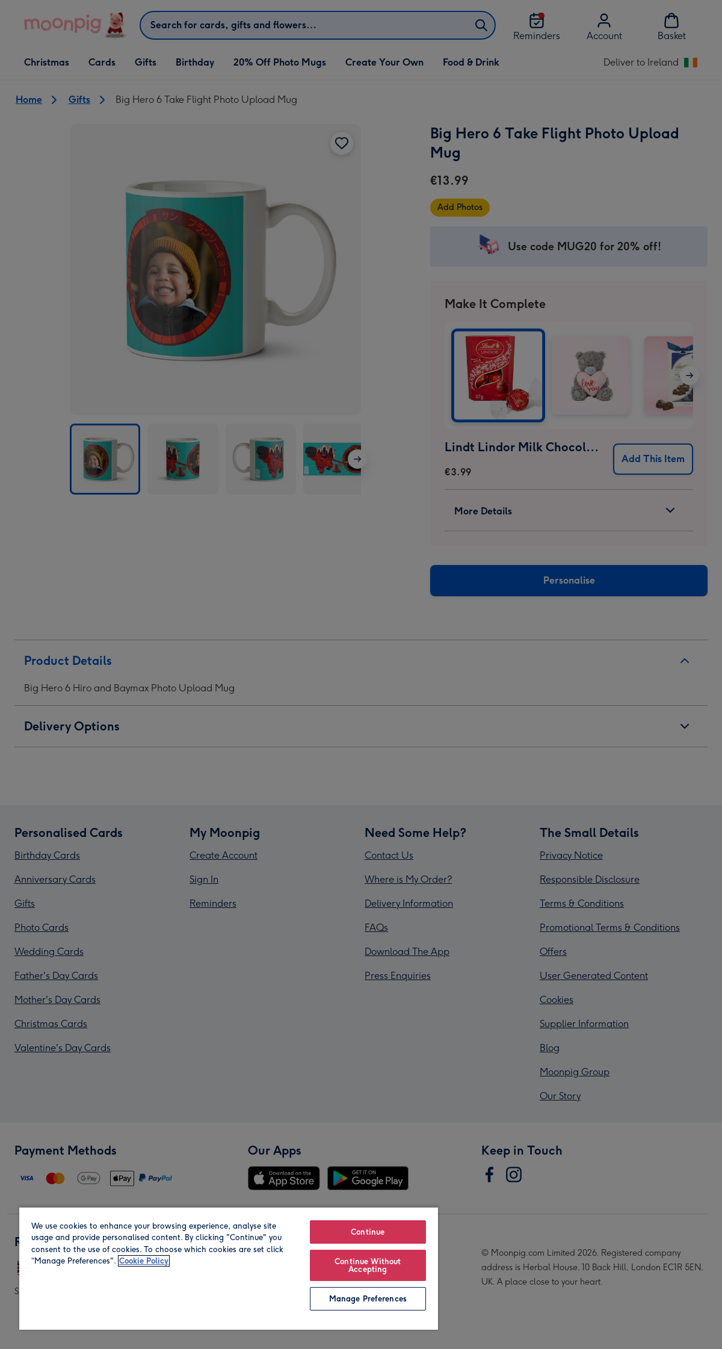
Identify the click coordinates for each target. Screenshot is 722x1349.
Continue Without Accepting (368, 1265)
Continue (367, 1231)
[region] (228, 1268)
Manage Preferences (368, 1298)
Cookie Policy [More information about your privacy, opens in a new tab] (143, 1260)
